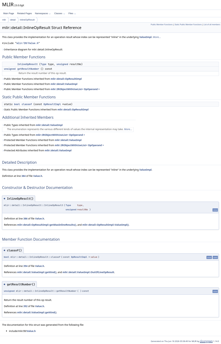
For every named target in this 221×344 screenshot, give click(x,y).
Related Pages (24, 13)
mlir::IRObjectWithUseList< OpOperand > (75, 89)
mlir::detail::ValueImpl (64, 84)
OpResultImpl (52, 104)
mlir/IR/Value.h (27, 43)
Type (43, 64)
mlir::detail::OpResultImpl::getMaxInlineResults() (46, 224)
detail (13, 19)
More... (157, 37)
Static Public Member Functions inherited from (45, 109)
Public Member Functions (162, 24)
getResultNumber (28, 68)
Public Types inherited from (32, 125)
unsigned (62, 64)
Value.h (37, 176)
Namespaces (43, 13)
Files (72, 13)
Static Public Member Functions (188, 24)
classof (27, 104)
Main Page (8, 13)
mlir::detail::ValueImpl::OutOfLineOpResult (88, 272)
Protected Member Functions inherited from (41, 140)
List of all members (212, 24)
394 (25, 266)
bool (17, 104)
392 (25, 306)
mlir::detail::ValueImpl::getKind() (36, 272)
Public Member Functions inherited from (42, 78)
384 (23, 176)
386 (25, 218)
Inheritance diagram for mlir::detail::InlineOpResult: (32, 49)
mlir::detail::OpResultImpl (66, 78)
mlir (4, 19)
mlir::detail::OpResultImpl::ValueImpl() (105, 224)
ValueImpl (145, 37)
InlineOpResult (27, 19)
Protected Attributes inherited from (36, 150)
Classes (59, 13)
